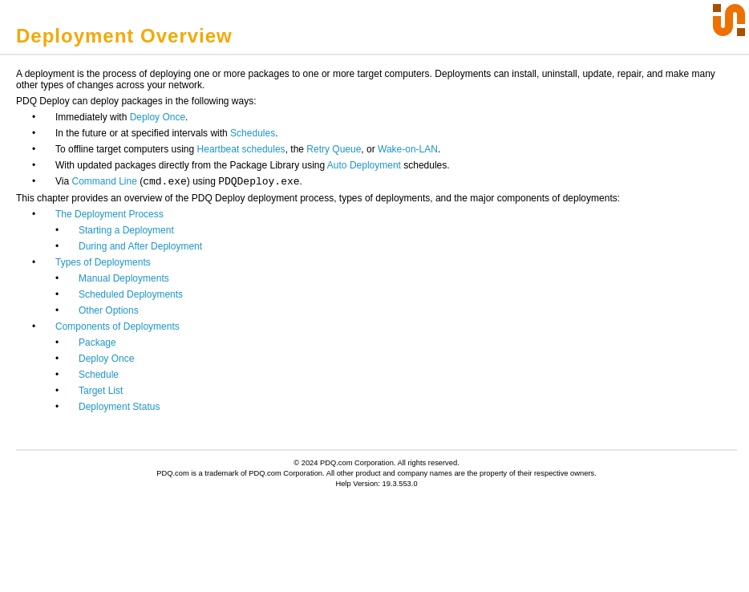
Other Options (109, 310)
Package (97, 342)
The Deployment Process (109, 214)
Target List (101, 390)
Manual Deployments (124, 278)
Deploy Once (157, 117)
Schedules (252, 133)
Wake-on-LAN (408, 149)
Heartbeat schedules (241, 149)
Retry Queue (333, 149)
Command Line (103, 181)
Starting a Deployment (126, 230)
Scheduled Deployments (131, 294)
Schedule (99, 374)
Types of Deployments (103, 262)
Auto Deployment (364, 165)
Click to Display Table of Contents (97, 13)
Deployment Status (119, 406)
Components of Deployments (117, 326)
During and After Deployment (140, 246)
